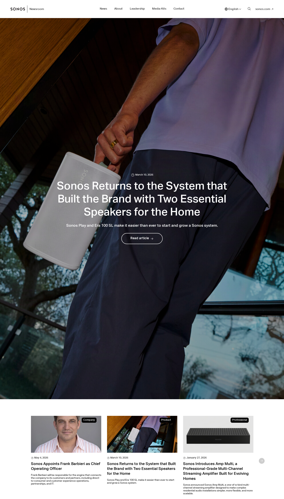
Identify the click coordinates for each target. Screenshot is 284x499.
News (103, 8)
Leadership (137, 8)
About (118, 8)
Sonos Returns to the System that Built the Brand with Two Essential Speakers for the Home (141, 469)
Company (89, 420)
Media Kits (159, 8)
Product (166, 420)
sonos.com (262, 9)
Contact (179, 8)
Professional (239, 420)
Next (262, 461)
